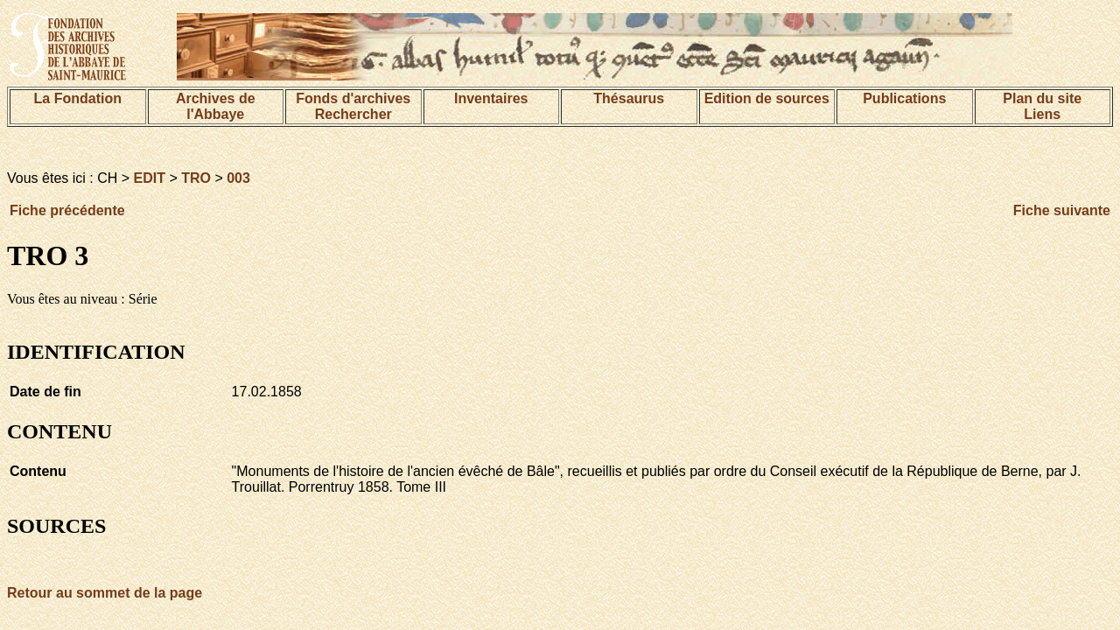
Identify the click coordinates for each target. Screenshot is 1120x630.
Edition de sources (767, 98)
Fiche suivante (1061, 210)
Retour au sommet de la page (104, 592)
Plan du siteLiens (1042, 106)
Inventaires (491, 98)
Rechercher (353, 114)
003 (238, 178)
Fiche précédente (67, 210)
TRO (196, 178)
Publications (904, 98)
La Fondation (78, 98)
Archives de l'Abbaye (216, 106)
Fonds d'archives (353, 98)
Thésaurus (628, 98)
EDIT (149, 178)
